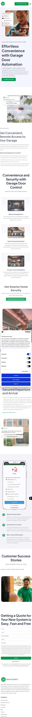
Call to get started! (21, 3)
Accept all (16, 375)
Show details (25, 371)
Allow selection (16, 379)
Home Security (4, 700)
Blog (2, 709)
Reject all (16, 383)
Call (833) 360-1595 (9, 79)
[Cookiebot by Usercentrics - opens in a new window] (25, 332)
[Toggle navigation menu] (30, 4)
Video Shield (4, 714)
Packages (3, 705)
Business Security (5, 702)
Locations (3, 707)
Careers (3, 712)
